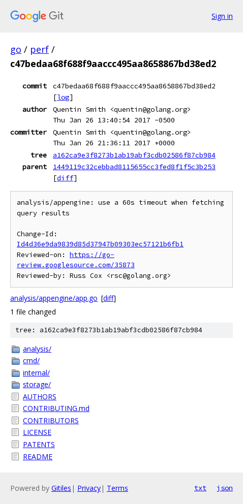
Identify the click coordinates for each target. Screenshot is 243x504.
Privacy (89, 488)
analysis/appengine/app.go (54, 298)
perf (39, 49)
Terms (117, 488)
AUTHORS (39, 396)
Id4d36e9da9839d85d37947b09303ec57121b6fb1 (100, 244)
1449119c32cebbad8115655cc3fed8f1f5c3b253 (134, 166)
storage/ (37, 384)
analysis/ (37, 349)
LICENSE (37, 432)
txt (200, 487)
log (63, 97)
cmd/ (31, 360)
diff (65, 177)
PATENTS (39, 444)
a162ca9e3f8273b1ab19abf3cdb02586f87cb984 (134, 155)
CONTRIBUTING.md (56, 408)
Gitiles (61, 488)
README (37, 456)
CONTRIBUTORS (51, 420)
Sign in (222, 16)
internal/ (36, 372)
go (15, 49)
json (225, 487)
